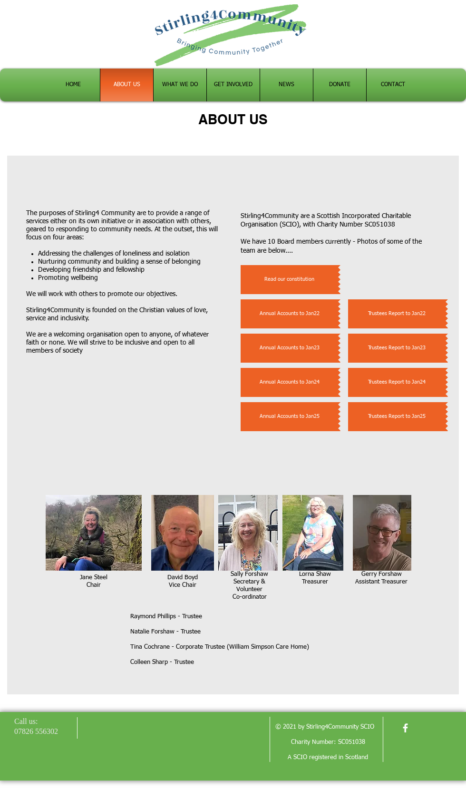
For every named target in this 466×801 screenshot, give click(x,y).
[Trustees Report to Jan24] (397, 382)
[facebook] (405, 728)
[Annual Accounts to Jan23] (289, 348)
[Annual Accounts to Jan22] (289, 313)
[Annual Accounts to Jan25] (289, 416)
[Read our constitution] (289, 279)
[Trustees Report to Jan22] (397, 313)
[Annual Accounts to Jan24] (289, 382)
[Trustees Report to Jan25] (397, 416)
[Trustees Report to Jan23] (397, 348)
